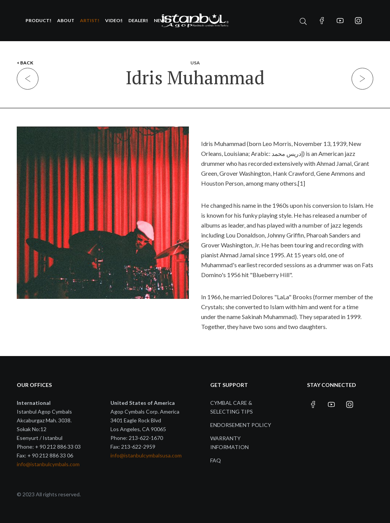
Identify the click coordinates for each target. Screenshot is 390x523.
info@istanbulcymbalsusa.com (146, 455)
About (65, 20)
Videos (113, 20)
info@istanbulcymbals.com (48, 464)
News (160, 20)
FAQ (215, 460)
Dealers (138, 20)
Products (38, 20)
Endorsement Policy (240, 425)
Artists (89, 20)
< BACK (25, 63)
